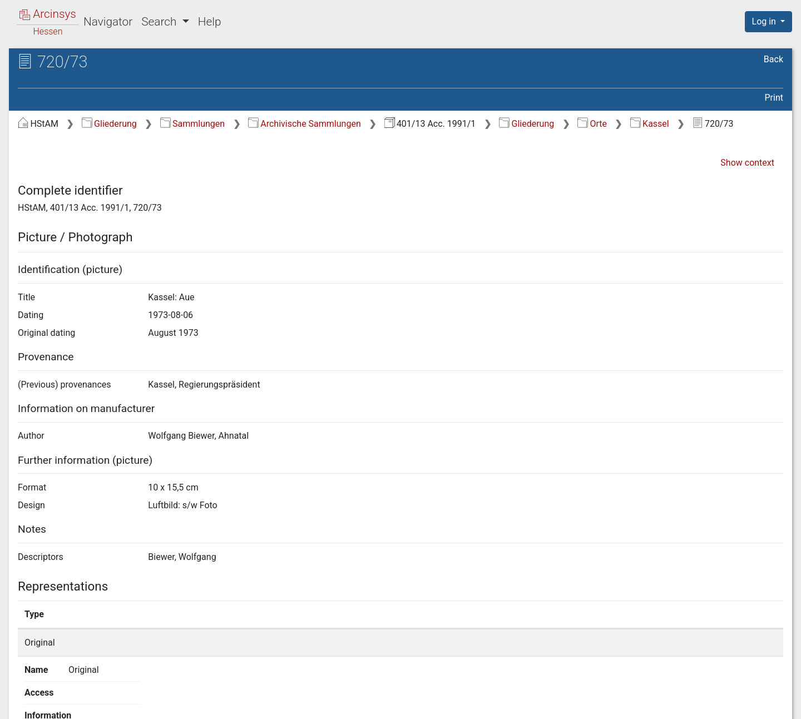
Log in (765, 21)
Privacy (636, 704)
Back (773, 59)
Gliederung (109, 123)
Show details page (588, 642)
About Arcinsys (562, 704)
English (25, 696)
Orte (592, 123)
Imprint (773, 704)
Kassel (649, 123)
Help (209, 21)
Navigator (107, 21)
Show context (747, 162)
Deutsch (66, 696)
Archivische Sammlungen (304, 123)
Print (774, 97)
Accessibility (705, 704)
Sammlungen (192, 123)
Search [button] (160, 21)
